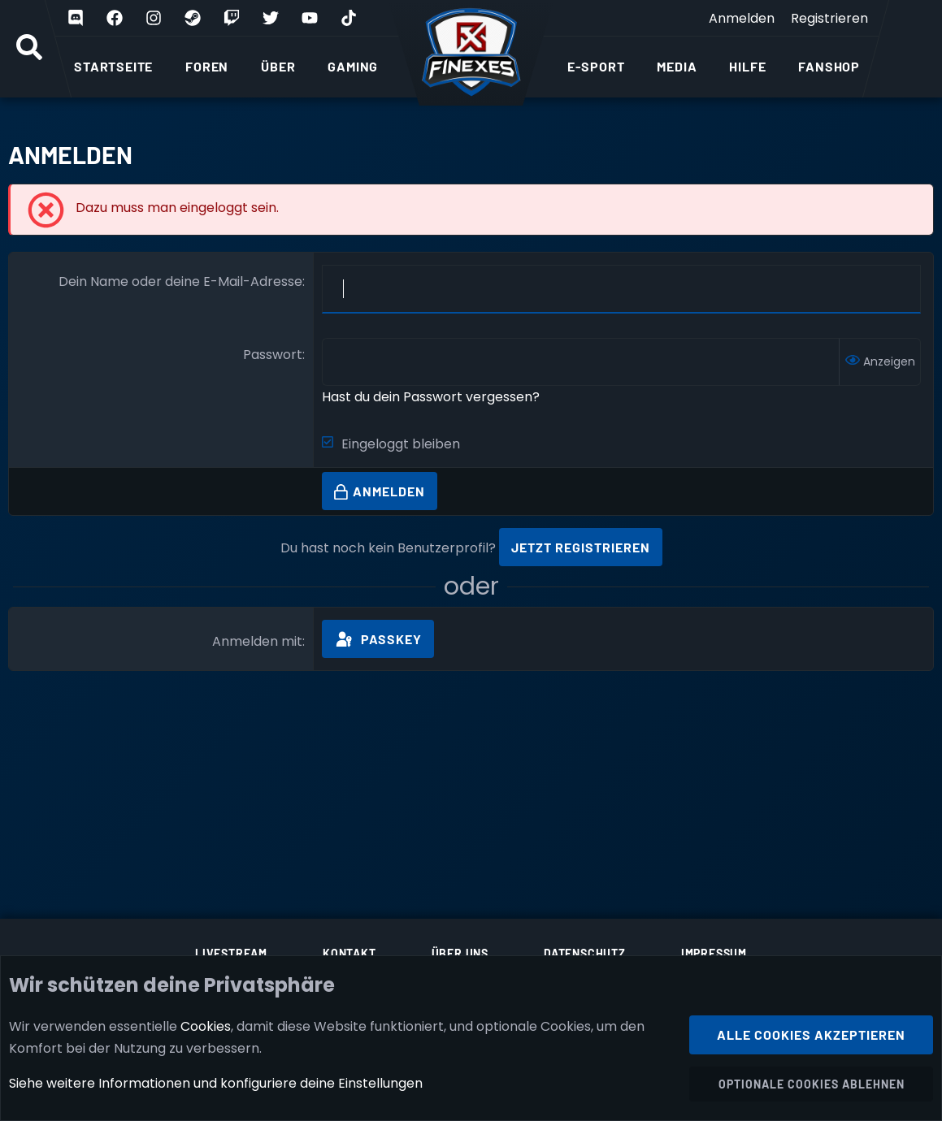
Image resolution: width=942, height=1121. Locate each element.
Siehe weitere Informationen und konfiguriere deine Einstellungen (216, 1083)
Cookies (205, 1025)
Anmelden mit (257, 641)
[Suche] (29, 48)
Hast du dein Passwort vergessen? (431, 396)
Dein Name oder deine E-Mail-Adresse (180, 281)
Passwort (272, 354)
